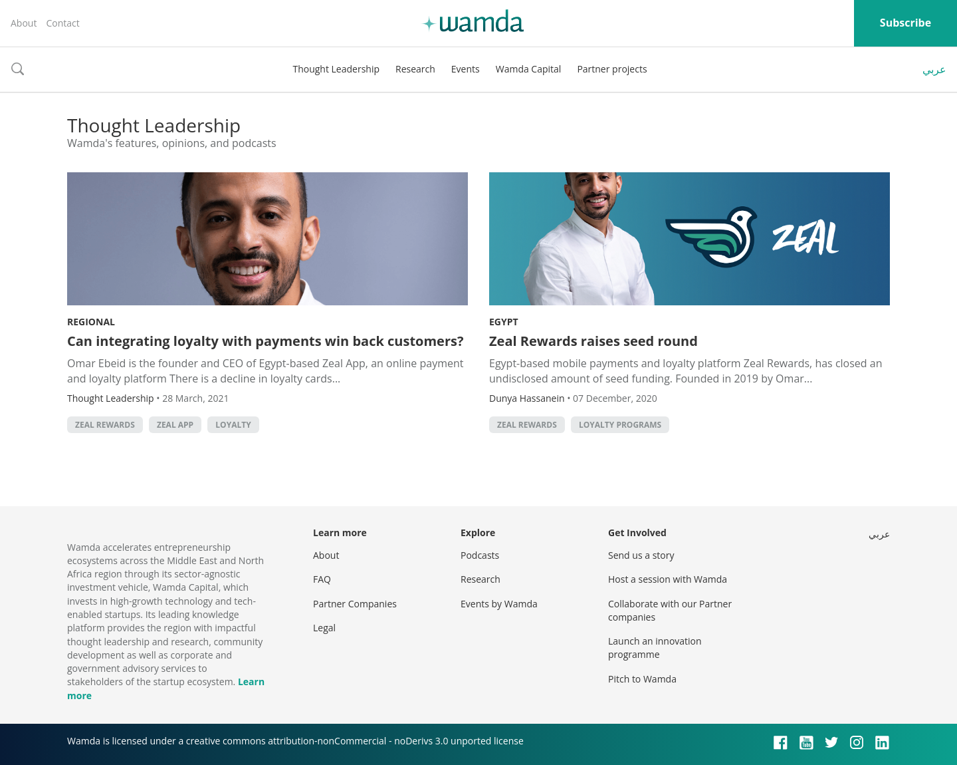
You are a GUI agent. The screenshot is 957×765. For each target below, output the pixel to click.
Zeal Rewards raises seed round (593, 341)
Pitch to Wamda (642, 679)
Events (465, 69)
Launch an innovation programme (655, 648)
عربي (934, 69)
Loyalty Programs (620, 424)
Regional (91, 321)
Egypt (503, 321)
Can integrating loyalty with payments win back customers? (265, 341)
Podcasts (480, 555)
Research (415, 69)
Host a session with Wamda (667, 579)
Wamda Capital (529, 69)
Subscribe (905, 22)
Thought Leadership (335, 69)
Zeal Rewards (105, 424)
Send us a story (641, 555)
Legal (324, 627)
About (24, 23)
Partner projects (612, 69)
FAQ (322, 579)
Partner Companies (355, 603)
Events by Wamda (499, 603)
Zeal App (175, 424)
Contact (62, 23)
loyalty (233, 424)
